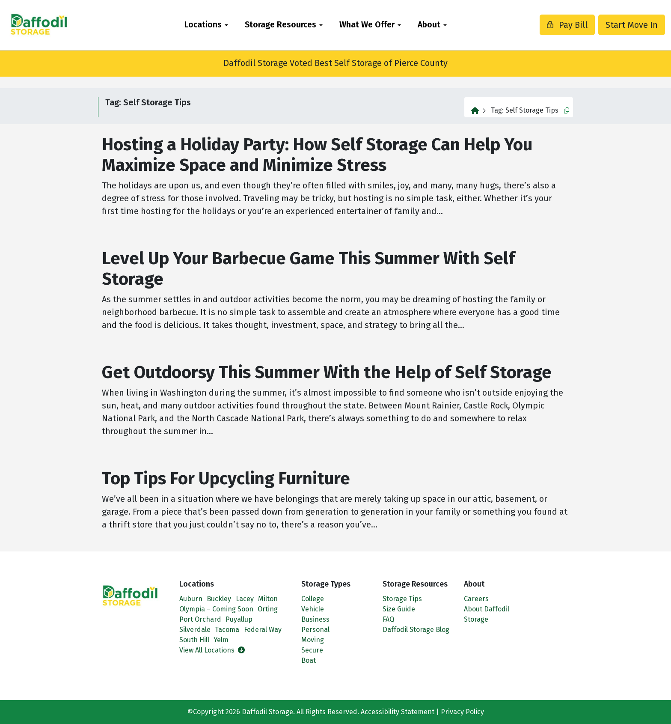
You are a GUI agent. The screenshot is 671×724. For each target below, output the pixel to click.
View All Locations (212, 650)
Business (315, 619)
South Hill (194, 640)
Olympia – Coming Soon (216, 609)
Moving (312, 640)
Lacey (245, 599)
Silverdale (195, 630)
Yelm (221, 640)
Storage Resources (280, 25)
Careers (476, 599)
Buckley (219, 599)
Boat (308, 660)
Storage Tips (402, 599)
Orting (268, 609)
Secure (312, 650)
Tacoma (227, 630)
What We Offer (367, 25)
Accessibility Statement (397, 712)
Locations (203, 25)
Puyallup (239, 619)
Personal (315, 630)
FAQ (388, 619)
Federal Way (263, 630)
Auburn (190, 599)
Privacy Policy (462, 712)
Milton (268, 599)
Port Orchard (200, 619)
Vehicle (312, 609)
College (312, 599)
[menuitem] (206, 25)
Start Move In (610, 25)
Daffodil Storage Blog (416, 630)
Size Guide (399, 609)
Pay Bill (546, 25)
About (429, 25)
